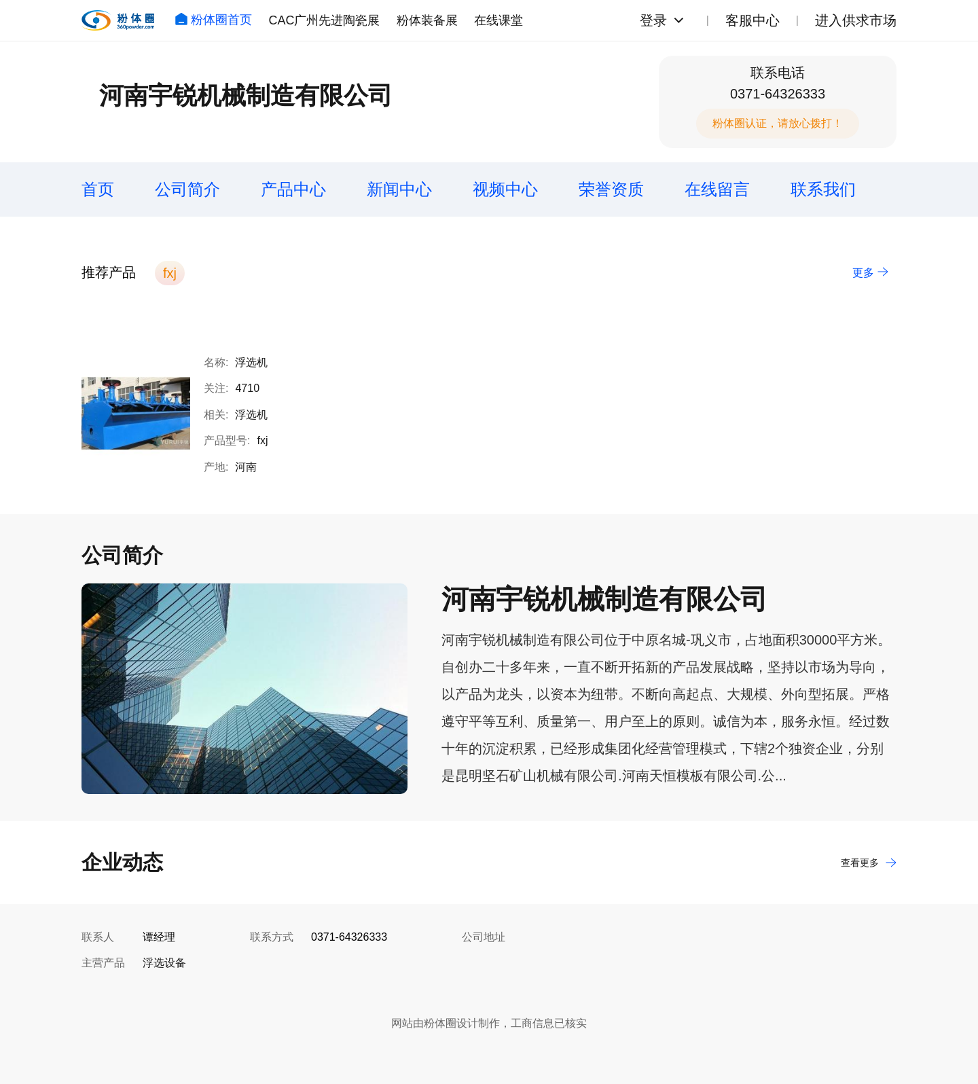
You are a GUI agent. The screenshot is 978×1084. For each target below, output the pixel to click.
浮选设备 (164, 963)
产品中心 (293, 189)
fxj (170, 273)
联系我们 (823, 189)
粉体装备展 (427, 20)
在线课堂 (498, 20)
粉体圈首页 (213, 19)
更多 (870, 272)
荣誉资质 (611, 189)
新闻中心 (399, 189)
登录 (653, 20)
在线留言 (717, 189)
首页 (98, 189)
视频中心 (505, 189)
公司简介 (187, 189)
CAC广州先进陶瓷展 (324, 20)
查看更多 (868, 862)
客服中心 (752, 20)
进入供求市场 (855, 20)
